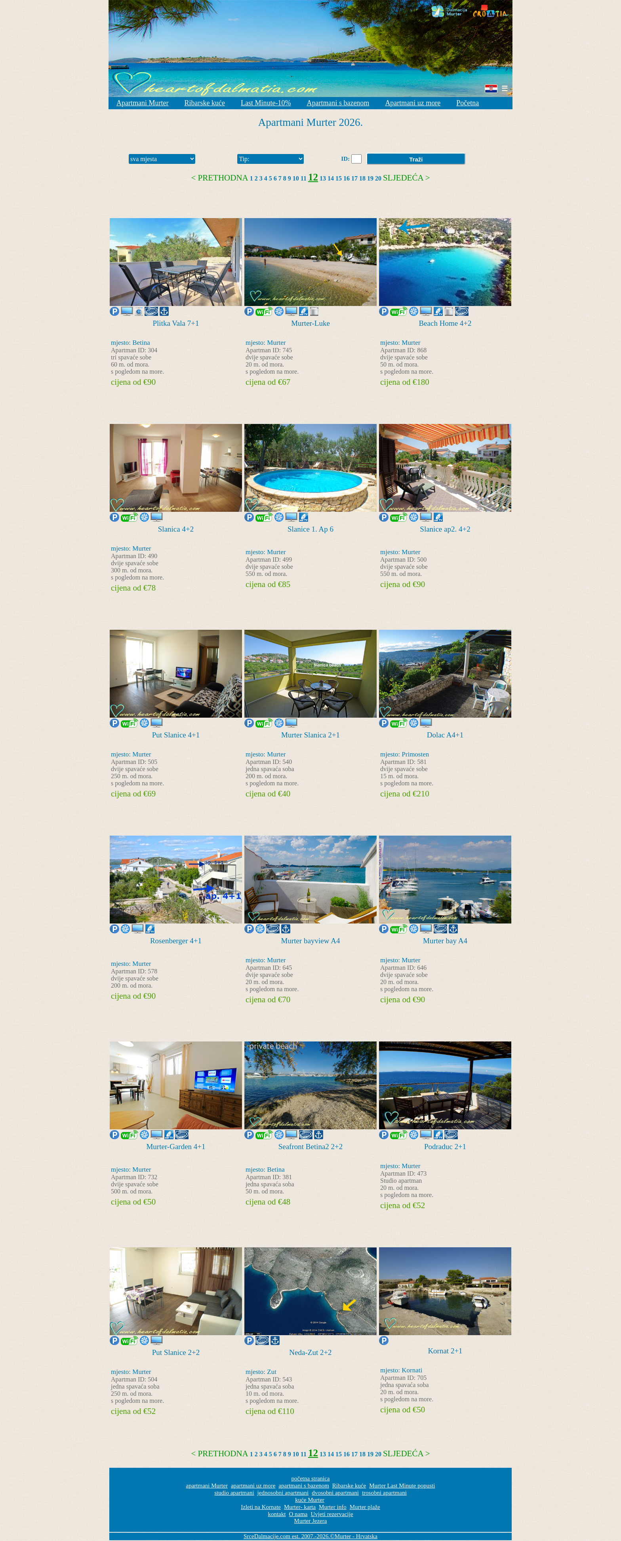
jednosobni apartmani (283, 1493)
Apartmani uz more (412, 103)
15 (338, 178)
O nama (298, 1514)
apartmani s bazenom (303, 1485)
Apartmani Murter (142, 103)
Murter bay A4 (445, 941)
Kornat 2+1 (445, 1351)
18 (362, 178)
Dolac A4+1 (445, 735)
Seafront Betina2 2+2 (310, 1146)
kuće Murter (309, 1500)
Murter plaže (365, 1507)
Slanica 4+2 (176, 529)
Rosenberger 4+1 (176, 941)
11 (304, 178)
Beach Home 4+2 (445, 323)
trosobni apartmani (384, 1493)
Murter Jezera (310, 1521)
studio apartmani (234, 1493)
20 (378, 178)
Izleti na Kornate (261, 1507)
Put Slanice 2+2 (176, 1352)
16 (346, 178)
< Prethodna (219, 177)
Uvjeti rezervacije (332, 1514)
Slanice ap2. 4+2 (445, 529)
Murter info (333, 1507)
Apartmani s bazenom (338, 103)
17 (354, 178)
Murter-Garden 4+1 (175, 1146)
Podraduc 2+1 (445, 1146)
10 (296, 178)
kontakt (277, 1514)
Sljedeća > (406, 177)
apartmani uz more (253, 1485)
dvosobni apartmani (335, 1493)
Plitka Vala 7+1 (176, 323)
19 (370, 178)
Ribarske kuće (204, 103)
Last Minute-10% (266, 103)
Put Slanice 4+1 (176, 735)
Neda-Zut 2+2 (310, 1352)
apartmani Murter (207, 1485)
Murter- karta (300, 1507)
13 (323, 178)
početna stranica (310, 1478)
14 (331, 178)
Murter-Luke (310, 323)
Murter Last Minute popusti (402, 1485)
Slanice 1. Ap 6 (310, 529)
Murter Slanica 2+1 (310, 735)
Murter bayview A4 (310, 941)
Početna (467, 103)
